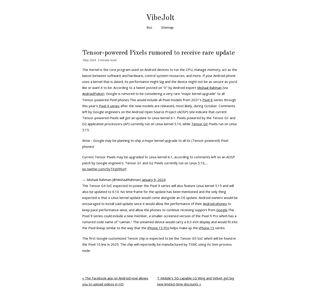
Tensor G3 (199, 124)
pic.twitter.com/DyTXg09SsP (104, 169)
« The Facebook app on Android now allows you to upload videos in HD (115, 281)
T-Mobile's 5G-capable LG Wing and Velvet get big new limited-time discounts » (195, 281)
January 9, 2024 (154, 179)
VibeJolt (160, 18)
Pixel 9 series (109, 106)
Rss (149, 27)
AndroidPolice (92, 93)
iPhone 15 (206, 228)
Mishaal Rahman (209, 87)
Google (221, 210)
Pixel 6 (207, 100)
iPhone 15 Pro (158, 228)
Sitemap (167, 27)
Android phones (215, 203)
